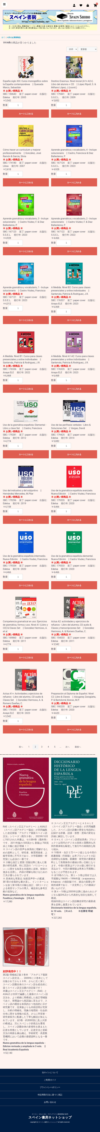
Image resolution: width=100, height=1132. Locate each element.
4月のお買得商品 (14, 37)
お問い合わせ (50, 1102)
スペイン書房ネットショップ (50, 1117)
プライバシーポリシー (50, 1087)
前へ (21, 747)
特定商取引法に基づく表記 (50, 1095)
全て (3, 37)
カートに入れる (26, 114)
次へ (67, 747)
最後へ (78, 747)
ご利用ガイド (50, 1080)
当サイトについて (50, 1072)
